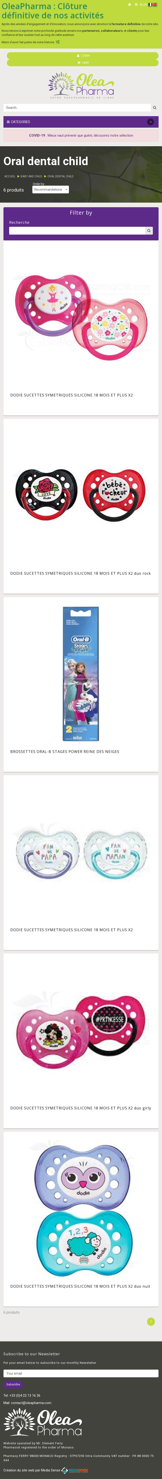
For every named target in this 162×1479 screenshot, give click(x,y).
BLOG (144, 4)
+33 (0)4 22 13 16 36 (24, 1395)
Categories (80, 121)
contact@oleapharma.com (31, 1403)
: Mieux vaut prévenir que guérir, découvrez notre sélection (81, 135)
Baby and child (31, 176)
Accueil (9, 176)
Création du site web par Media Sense (45, 1470)
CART (83, 62)
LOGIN (83, 55)
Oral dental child (60, 176)
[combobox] (50, 189)
